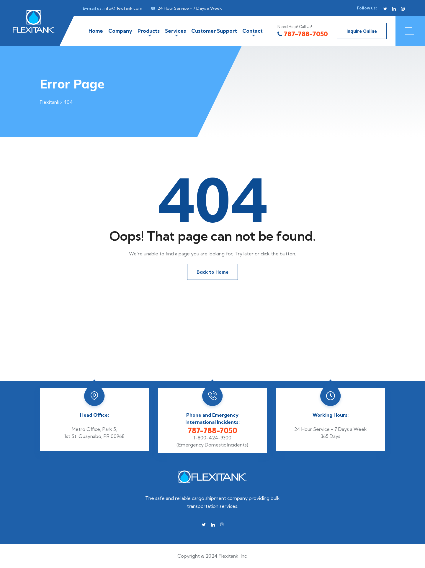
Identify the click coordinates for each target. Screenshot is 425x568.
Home (96, 31)
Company (120, 31)
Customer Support (214, 31)
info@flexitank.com (123, 8)
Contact (252, 31)
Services (175, 31)
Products (149, 31)
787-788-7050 (302, 34)
